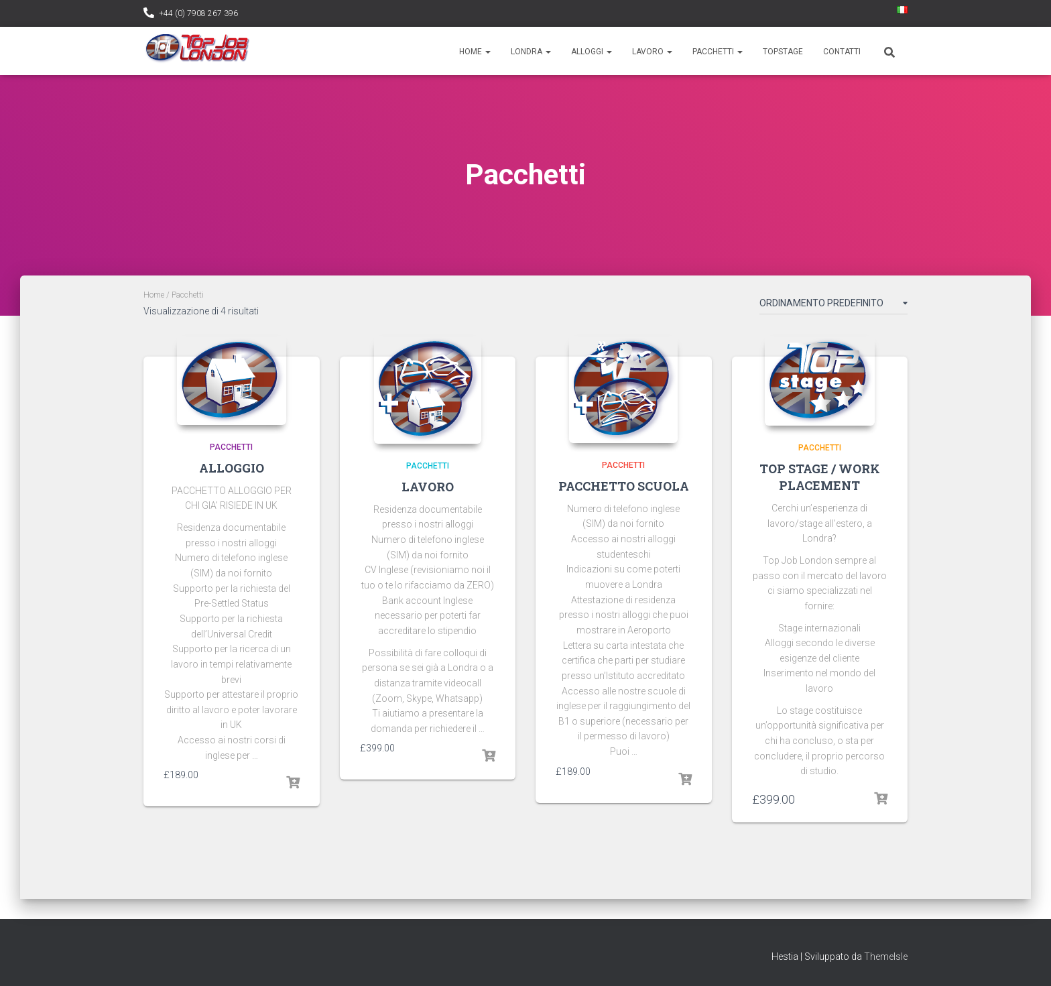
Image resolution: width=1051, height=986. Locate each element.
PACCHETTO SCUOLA (623, 486)
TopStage (783, 51)
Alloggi (591, 51)
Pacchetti (717, 51)
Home (475, 51)
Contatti (842, 51)
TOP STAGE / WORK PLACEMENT (819, 476)
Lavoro (652, 51)
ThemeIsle (886, 956)
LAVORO (427, 487)
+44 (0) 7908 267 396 (198, 13)
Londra (531, 51)
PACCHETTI (231, 447)
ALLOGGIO (231, 468)
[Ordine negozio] (833, 306)
